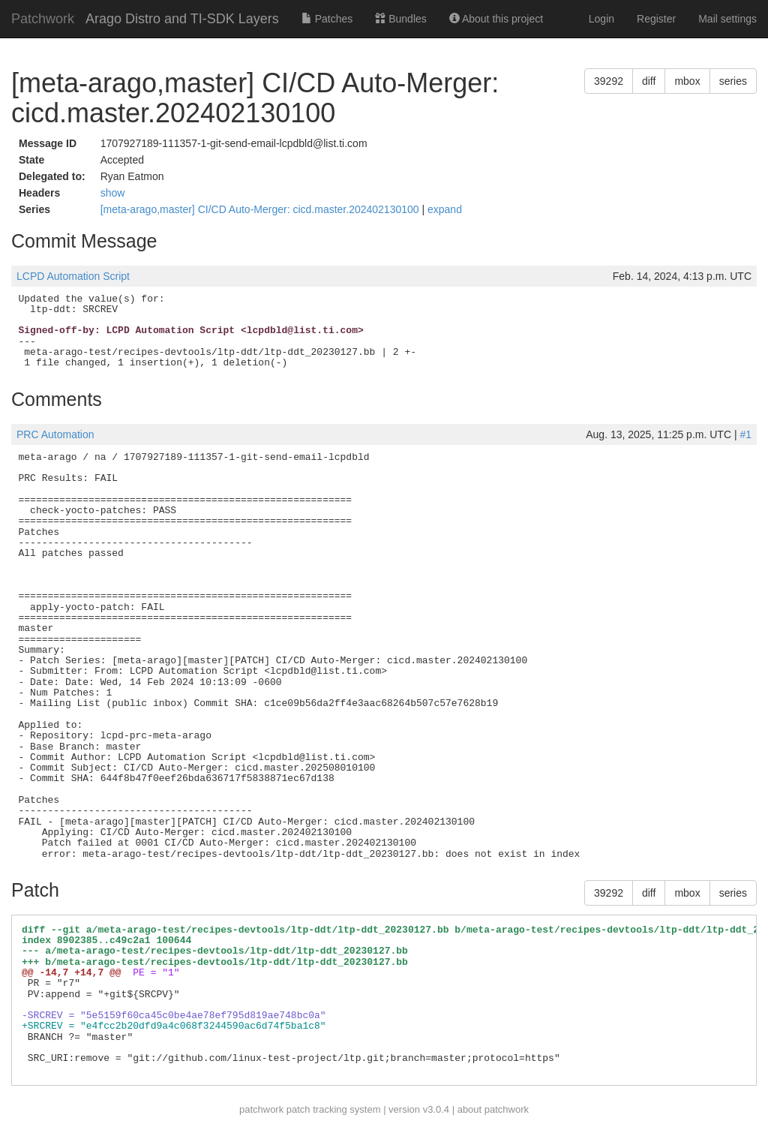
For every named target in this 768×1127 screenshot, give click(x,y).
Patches (327, 19)
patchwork (261, 1109)
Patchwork (42, 18)
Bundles (400, 19)
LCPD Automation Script (73, 276)
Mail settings (727, 19)
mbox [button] (687, 81)
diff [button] (649, 81)
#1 (746, 434)
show (112, 193)
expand (445, 209)
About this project (496, 19)
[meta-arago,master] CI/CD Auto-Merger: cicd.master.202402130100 (261, 209)
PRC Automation (55, 434)
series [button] (733, 81)
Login (601, 19)
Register (656, 19)
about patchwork (493, 1109)
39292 (608, 81)
